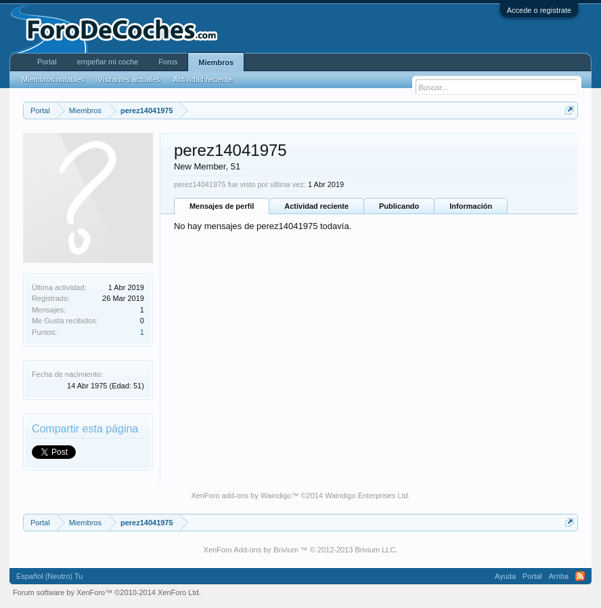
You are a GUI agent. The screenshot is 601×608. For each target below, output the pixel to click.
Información (470, 206)
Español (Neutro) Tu (49, 576)
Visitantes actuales (129, 79)
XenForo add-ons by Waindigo (241, 495)
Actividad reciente (316, 206)
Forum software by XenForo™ (107, 592)
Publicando (399, 206)
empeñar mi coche (108, 62)
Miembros (215, 62)
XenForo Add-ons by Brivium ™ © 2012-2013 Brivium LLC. (301, 550)
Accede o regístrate (539, 10)
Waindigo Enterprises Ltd (366, 495)
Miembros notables (53, 79)
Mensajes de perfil (222, 206)
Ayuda (505, 576)
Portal (47, 62)
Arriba (559, 576)
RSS (580, 576)
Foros (167, 62)
